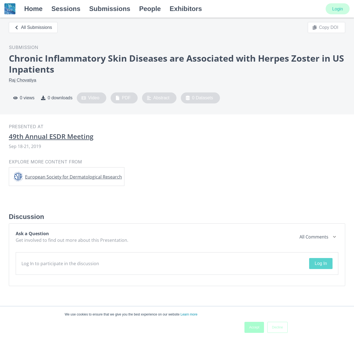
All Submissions (33, 27)
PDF (123, 98)
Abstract (158, 98)
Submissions (109, 8)
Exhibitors (186, 8)
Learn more (189, 314)
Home (33, 8)
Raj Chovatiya (22, 80)
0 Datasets (199, 98)
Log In (321, 263)
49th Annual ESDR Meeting (51, 136)
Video (90, 98)
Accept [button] (254, 327)
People (150, 8)
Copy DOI (325, 27)
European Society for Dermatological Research (73, 177)
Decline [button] (277, 327)
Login (337, 9)
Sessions (65, 8)
